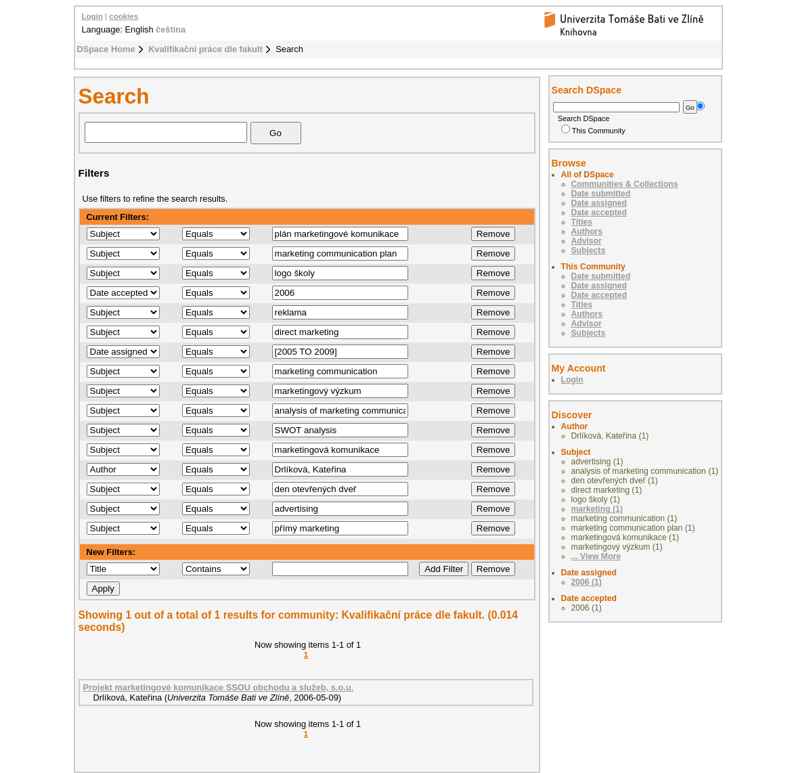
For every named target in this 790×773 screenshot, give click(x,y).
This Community (593, 131)
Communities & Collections (624, 184)
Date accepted (599, 212)
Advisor (586, 241)
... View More (596, 556)
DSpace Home (106, 49)
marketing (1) (597, 509)
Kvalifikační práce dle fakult (205, 49)
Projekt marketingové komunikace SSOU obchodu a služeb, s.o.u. (218, 687)
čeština (170, 29)
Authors (587, 231)
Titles (582, 222)
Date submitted (601, 193)
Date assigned (599, 203)
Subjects (588, 250)
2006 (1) (586, 582)
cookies (123, 16)
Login (92, 16)
